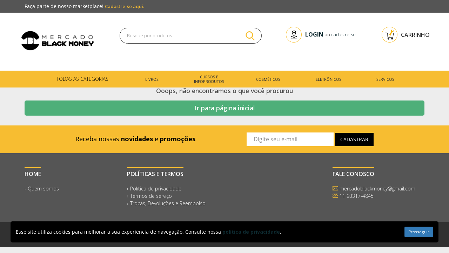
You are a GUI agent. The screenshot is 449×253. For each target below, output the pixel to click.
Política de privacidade (155, 188)
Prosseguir (418, 232)
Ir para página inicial (225, 108)
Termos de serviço (151, 196)
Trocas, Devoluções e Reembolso (168, 203)
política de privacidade (251, 231)
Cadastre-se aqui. (124, 6)
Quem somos (43, 188)
